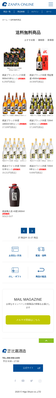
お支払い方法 (15, 255)
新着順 (50, 40)
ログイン (35, 12)
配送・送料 (41, 255)
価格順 (41, 40)
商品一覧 (7, 12)
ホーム (5, 20)
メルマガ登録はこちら (28, 320)
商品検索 (21, 12)
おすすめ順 (29, 40)
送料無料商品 (15, 20)
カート (49, 12)
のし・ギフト (15, 276)
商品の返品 (41, 276)
